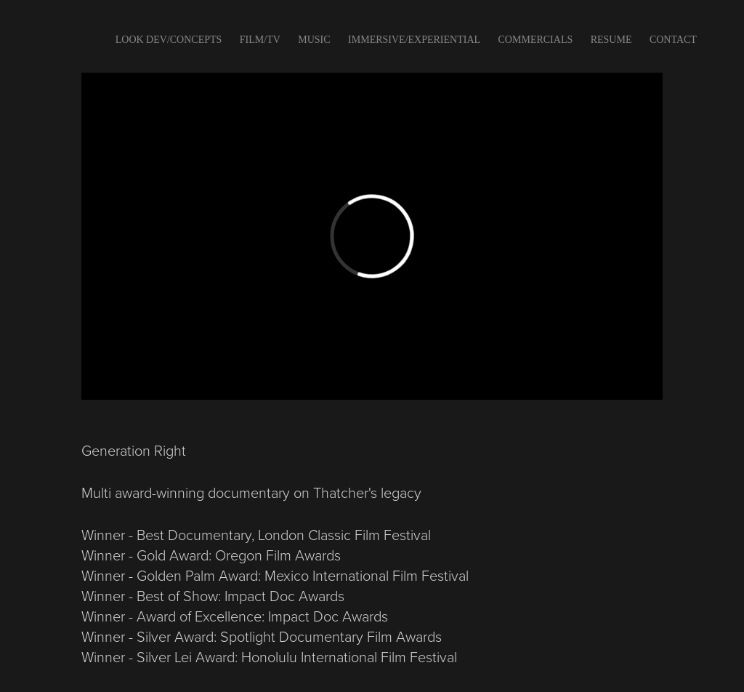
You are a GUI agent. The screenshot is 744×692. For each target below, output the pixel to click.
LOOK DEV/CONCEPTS (169, 39)
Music (314, 39)
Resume (611, 39)
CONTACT (673, 39)
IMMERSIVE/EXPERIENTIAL (414, 39)
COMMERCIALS (535, 39)
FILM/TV (260, 39)
